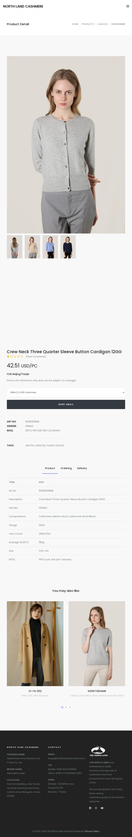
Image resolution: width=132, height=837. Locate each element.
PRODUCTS (88, 24)
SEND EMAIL (66, 404)
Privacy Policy (92, 831)
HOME (75, 24)
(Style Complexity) (36, 356)
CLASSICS (103, 24)
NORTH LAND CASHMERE (23, 6)
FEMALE (29, 426)
